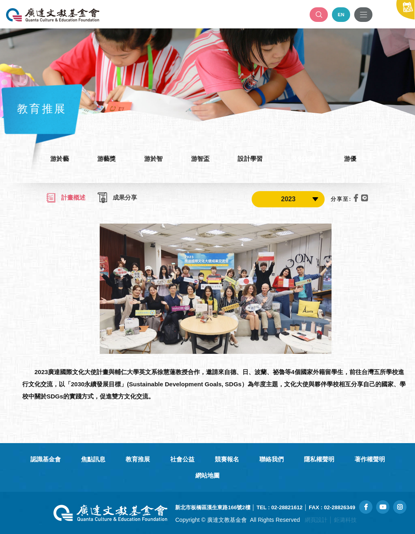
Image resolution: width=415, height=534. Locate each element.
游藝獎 (103, 158)
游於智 (151, 158)
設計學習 (251, 158)
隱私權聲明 (319, 459)
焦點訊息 (93, 459)
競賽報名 (227, 459)
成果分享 (117, 197)
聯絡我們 (271, 459)
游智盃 (200, 158)
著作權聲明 (370, 459)
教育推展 (138, 459)
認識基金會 (45, 459)
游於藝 (54, 158)
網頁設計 (316, 520)
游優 (354, 158)
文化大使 (306, 158)
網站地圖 (207, 475)
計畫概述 (66, 197)
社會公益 (182, 459)
